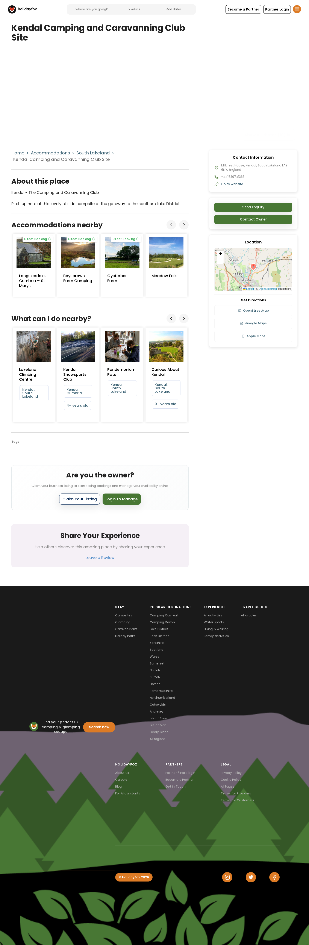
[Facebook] (274, 877)
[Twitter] (251, 877)
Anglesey (157, 711)
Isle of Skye (158, 718)
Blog (118, 786)
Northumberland (162, 698)
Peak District (159, 636)
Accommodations (50, 153)
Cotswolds (158, 704)
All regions (157, 739)
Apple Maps (253, 336)
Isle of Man (158, 725)
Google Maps (253, 323)
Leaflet (248, 288)
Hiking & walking (216, 629)
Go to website (232, 184)
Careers (121, 779)
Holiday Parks (125, 636)
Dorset (155, 684)
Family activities (216, 636)
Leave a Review (100, 557)
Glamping (122, 622)
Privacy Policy (231, 773)
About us (122, 773)
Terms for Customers (237, 800)
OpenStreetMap (268, 288)
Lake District (159, 629)
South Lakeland (93, 153)
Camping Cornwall (164, 615)
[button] (243, 9)
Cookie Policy (231, 779)
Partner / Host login (180, 773)
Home (17, 153)
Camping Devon (162, 622)
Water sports (214, 622)
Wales (154, 656)
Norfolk (155, 670)
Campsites (123, 615)
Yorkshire (157, 643)
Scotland (157, 650)
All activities (213, 615)
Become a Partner (179, 779)
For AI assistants (127, 793)
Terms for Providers (236, 793)
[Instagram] (227, 877)
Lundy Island (159, 732)
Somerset (157, 663)
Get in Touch (175, 786)
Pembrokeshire (161, 691)
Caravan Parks (126, 629)
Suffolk (155, 677)
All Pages (227, 786)
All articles (249, 615)
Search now (99, 727)
